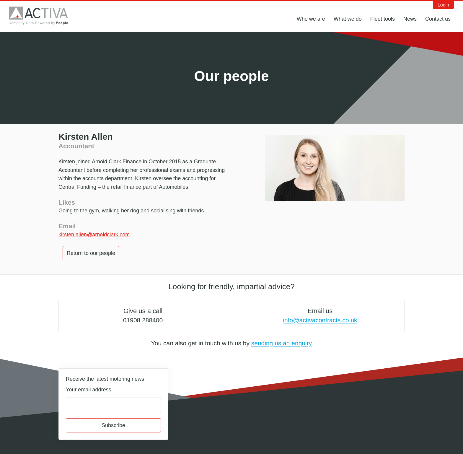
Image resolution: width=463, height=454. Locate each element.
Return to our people (91, 253)
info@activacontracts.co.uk (320, 320)
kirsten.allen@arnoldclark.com (94, 234)
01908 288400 (143, 320)
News (410, 19)
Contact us (438, 19)
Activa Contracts (43, 15)
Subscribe (113, 425)
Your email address (88, 390)
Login (443, 4)
